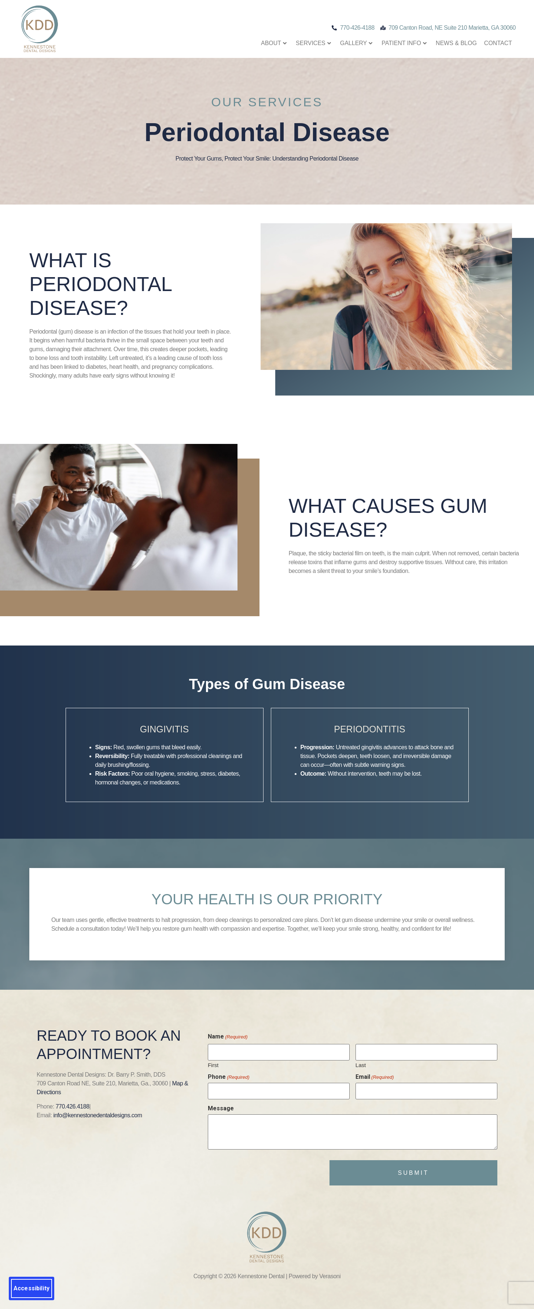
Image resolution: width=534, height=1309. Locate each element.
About (274, 43)
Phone (229, 1075)
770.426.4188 (72, 1106)
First (213, 1063)
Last (361, 1063)
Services (313, 43)
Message (221, 1105)
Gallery (356, 43)
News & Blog (456, 43)
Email (375, 1075)
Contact (498, 43)
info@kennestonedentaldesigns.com (97, 1115)
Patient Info (404, 43)
